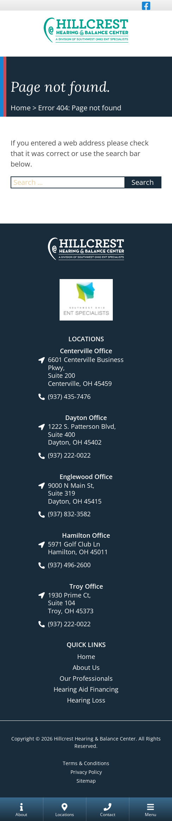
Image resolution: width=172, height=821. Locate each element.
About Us (86, 667)
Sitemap (86, 780)
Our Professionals (86, 678)
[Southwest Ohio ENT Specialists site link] (86, 299)
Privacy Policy (86, 772)
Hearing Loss (86, 700)
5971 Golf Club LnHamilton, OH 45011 (78, 548)
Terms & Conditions (86, 763)
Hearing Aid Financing (86, 689)
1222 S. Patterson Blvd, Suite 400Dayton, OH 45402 (82, 434)
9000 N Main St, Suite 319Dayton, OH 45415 (75, 493)
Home (21, 107)
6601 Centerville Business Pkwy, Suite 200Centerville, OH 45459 (86, 371)
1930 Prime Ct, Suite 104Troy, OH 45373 (70, 603)
